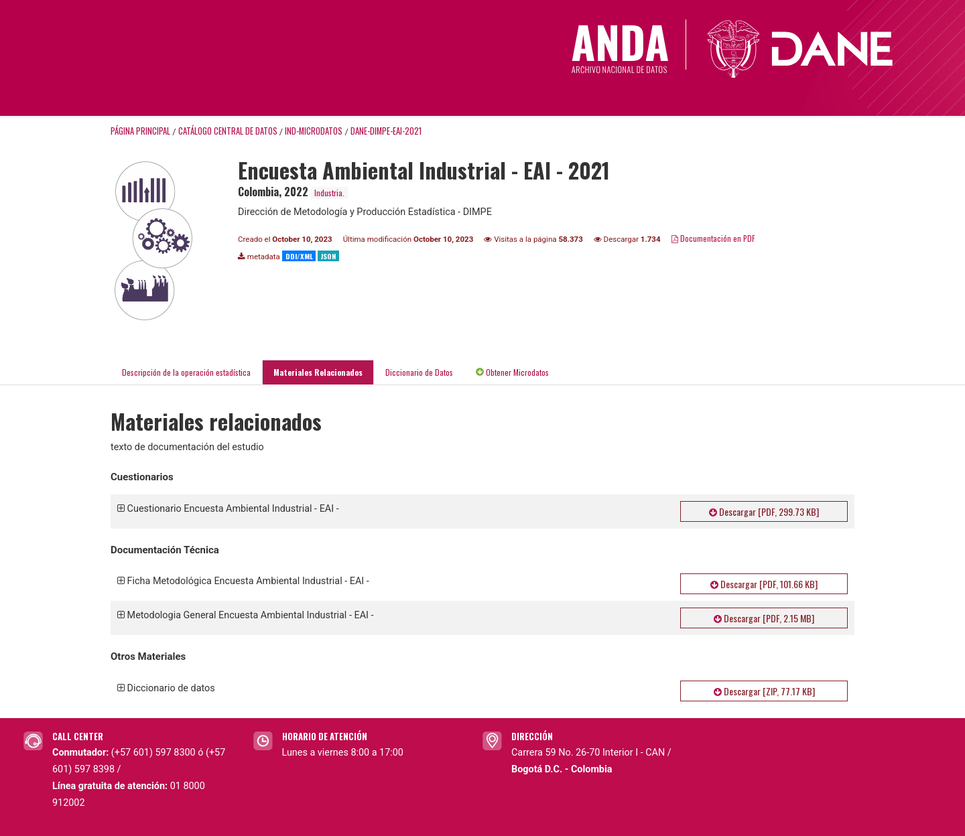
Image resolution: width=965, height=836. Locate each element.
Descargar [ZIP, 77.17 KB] (764, 691)
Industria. (329, 192)
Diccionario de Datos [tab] (419, 372)
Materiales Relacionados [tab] (318, 372)
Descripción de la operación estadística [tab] (186, 372)
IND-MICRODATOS (313, 131)
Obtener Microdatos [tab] (512, 372)
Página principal (140, 131)
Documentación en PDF (713, 238)
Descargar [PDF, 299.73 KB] (764, 511)
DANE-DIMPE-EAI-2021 (386, 131)
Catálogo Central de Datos (227, 131)
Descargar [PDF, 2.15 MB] (764, 618)
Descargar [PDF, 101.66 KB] (764, 584)
